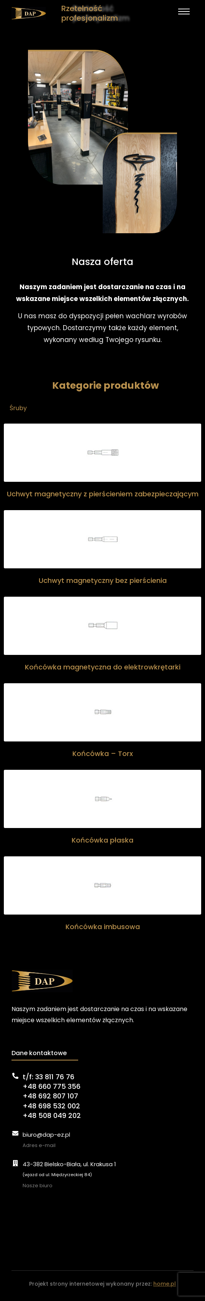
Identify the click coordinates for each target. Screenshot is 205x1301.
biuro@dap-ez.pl (46, 1135)
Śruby (18, 408)
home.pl (164, 1284)
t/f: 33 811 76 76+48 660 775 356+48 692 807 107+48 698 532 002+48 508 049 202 (52, 1096)
